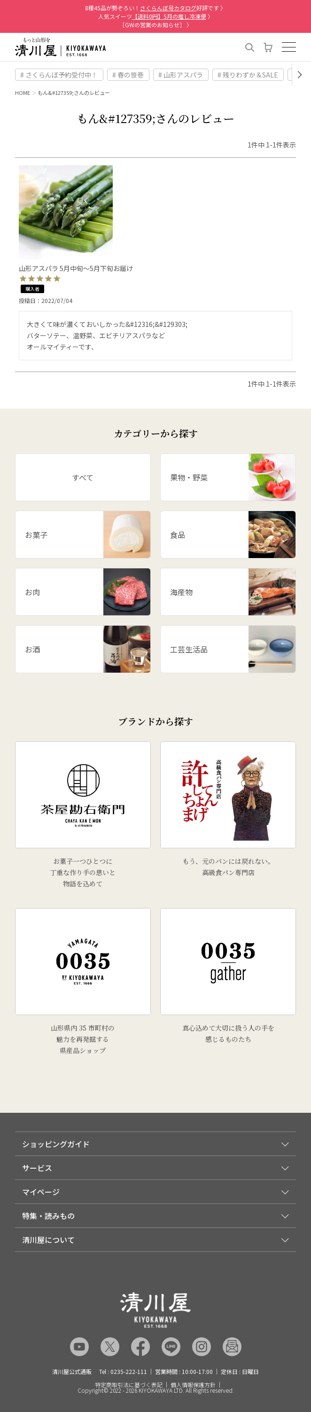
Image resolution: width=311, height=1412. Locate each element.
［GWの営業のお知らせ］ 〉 (155, 25)
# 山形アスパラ (180, 74)
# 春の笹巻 (128, 74)
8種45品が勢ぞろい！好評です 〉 (155, 8)
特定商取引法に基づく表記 (129, 1385)
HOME (22, 92)
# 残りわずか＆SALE (248, 74)
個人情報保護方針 (193, 1385)
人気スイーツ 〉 (155, 16)
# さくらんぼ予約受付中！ (59, 74)
